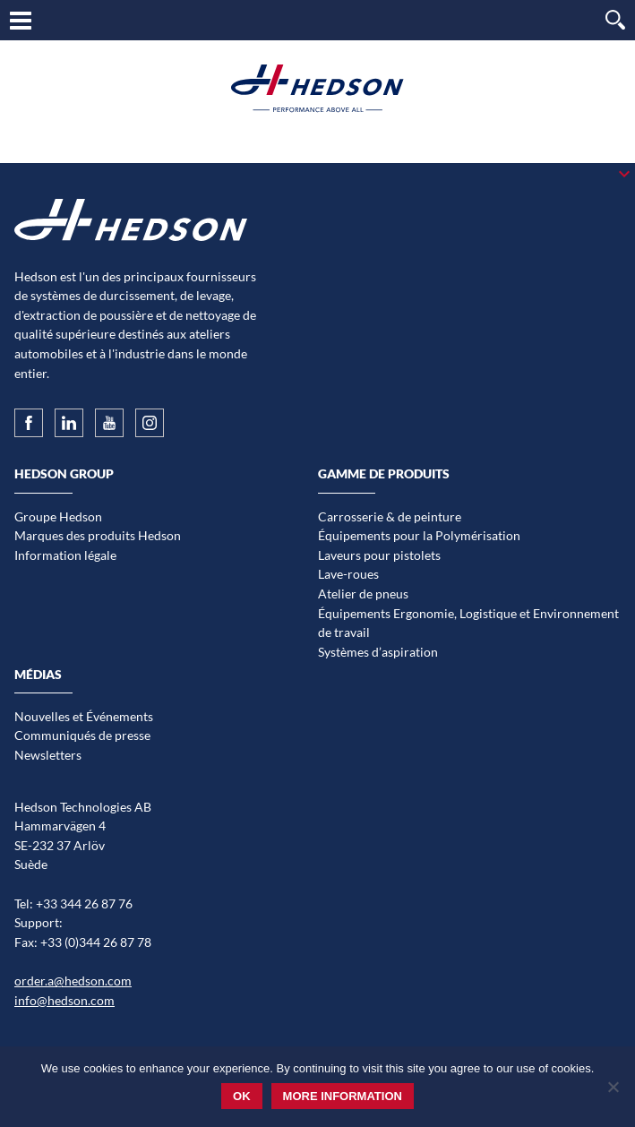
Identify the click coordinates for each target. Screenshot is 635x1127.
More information (342, 1096)
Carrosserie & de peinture (389, 516)
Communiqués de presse (82, 735)
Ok (242, 1096)
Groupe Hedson (58, 516)
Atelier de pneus (363, 593)
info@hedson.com (64, 1000)
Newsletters (48, 754)
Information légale (65, 555)
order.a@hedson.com (73, 980)
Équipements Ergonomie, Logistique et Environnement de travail (468, 623)
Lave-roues (348, 573)
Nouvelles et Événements (83, 716)
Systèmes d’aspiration (378, 651)
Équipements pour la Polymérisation (419, 535)
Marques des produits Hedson (97, 535)
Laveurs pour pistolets (379, 555)
